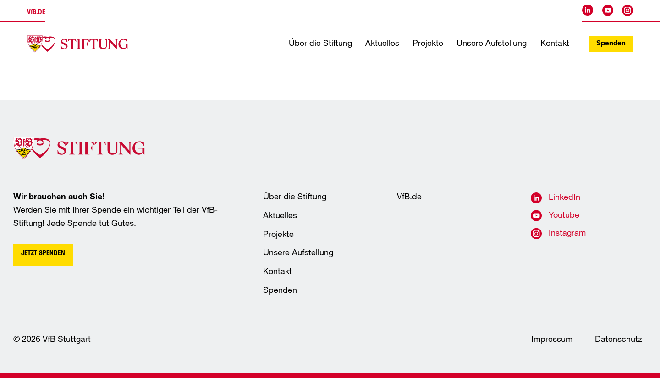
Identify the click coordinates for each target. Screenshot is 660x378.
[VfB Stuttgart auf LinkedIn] (587, 10)
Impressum (551, 340)
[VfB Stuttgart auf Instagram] (627, 10)
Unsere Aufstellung (491, 44)
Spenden (611, 43)
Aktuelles (382, 44)
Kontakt (554, 44)
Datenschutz (618, 340)
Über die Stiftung (320, 44)
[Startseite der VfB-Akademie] (77, 44)
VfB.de (409, 197)
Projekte (427, 44)
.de (36, 12)
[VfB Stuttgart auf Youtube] (607, 10)
